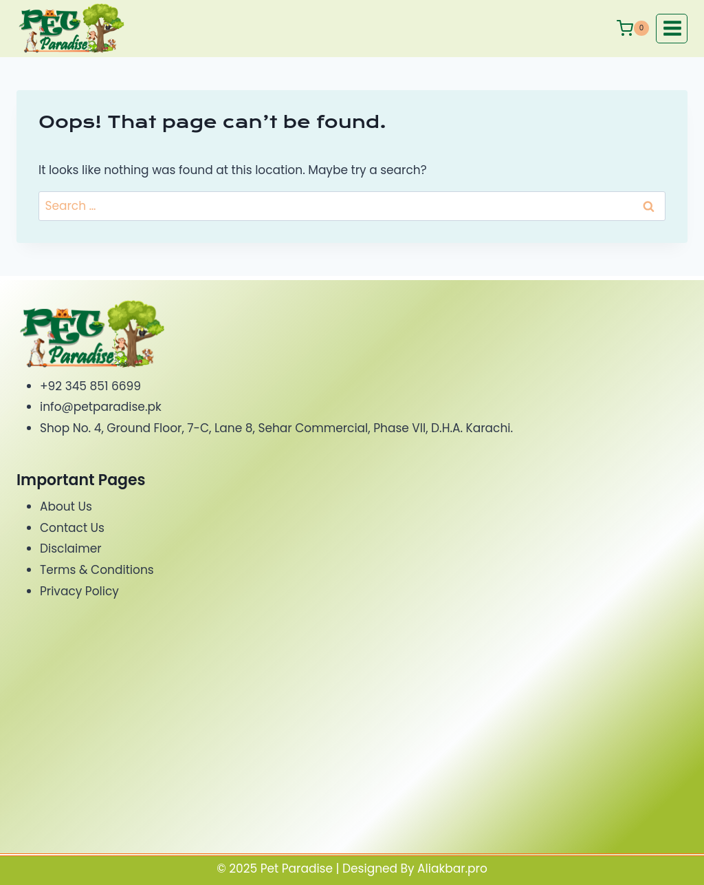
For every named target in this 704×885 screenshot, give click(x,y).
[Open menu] (672, 28)
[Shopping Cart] (633, 28)
